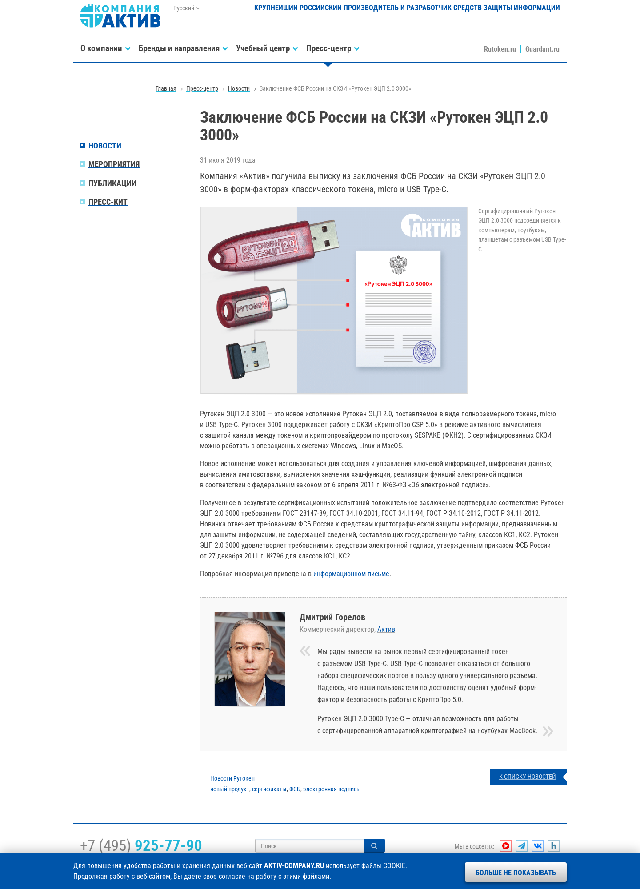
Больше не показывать (516, 873)
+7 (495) (141, 845)
